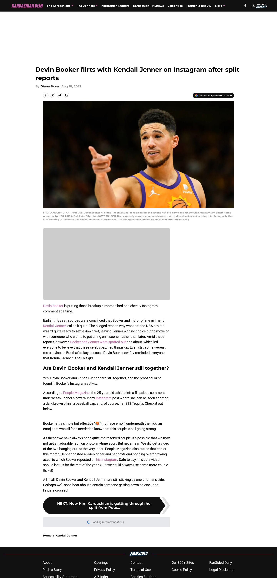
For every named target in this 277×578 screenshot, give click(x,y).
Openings (101, 563)
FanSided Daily (220, 563)
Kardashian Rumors (115, 5)
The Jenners (86, 5)
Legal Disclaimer (222, 570)
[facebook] (245, 5)
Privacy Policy (104, 570)
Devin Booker (53, 306)
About (47, 563)
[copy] (66, 95)
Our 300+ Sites (183, 563)
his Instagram (106, 460)
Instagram (103, 398)
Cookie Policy (182, 570)
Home (47, 535)
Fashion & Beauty (198, 5)
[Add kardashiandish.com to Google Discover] (213, 95)
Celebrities (175, 5)
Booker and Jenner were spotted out (98, 342)
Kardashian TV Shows (148, 5)
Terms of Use (140, 570)
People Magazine (76, 393)
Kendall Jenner (54, 326)
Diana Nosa (49, 86)
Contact (136, 563)
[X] (253, 5)
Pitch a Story (52, 570)
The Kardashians (58, 5)
